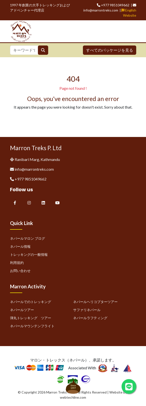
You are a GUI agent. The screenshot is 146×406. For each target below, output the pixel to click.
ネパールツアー (22, 310)
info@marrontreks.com (34, 169)
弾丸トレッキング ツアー (30, 318)
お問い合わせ (20, 271)
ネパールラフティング (90, 318)
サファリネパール (87, 310)
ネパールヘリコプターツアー (95, 302)
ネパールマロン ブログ (27, 238)
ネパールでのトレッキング (30, 302)
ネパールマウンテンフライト (32, 326)
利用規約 (17, 262)
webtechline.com (73, 397)
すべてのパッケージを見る (109, 50)
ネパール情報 (20, 246)
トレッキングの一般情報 (29, 254)
